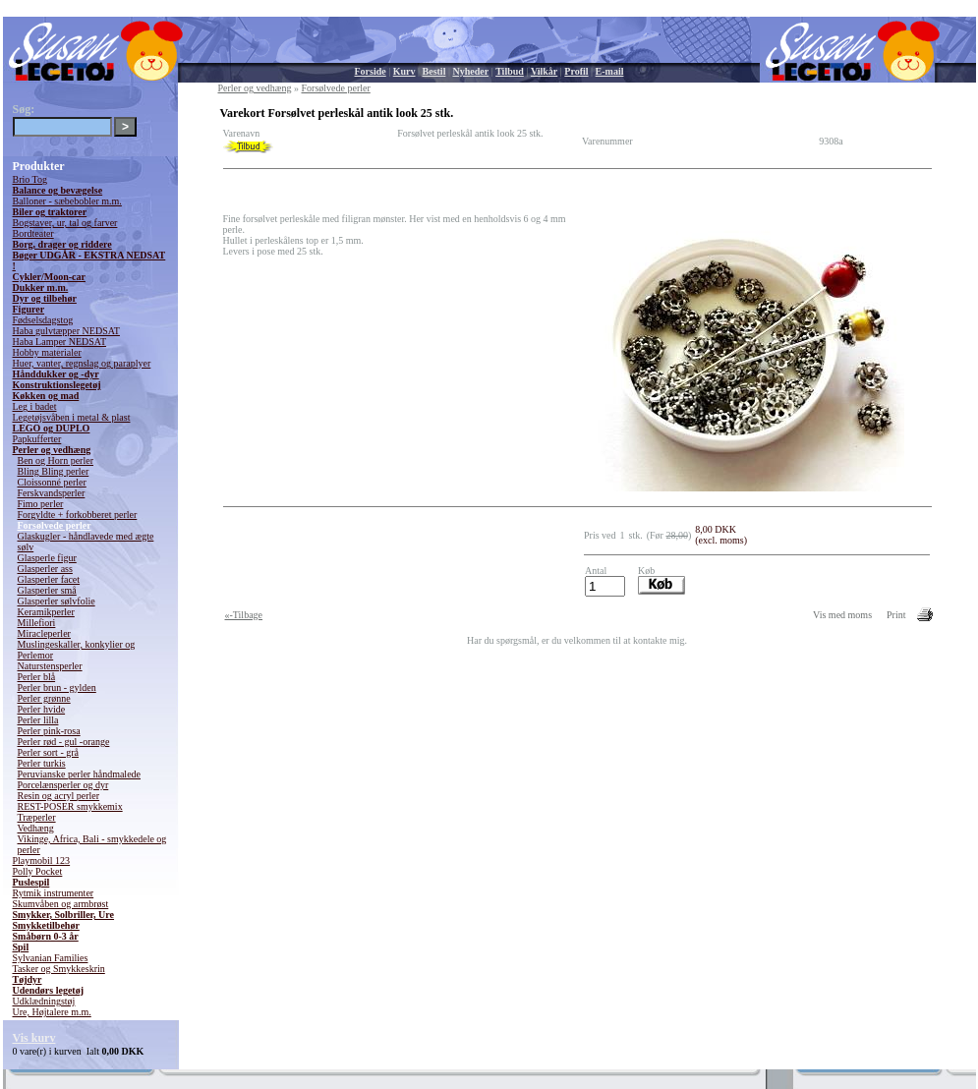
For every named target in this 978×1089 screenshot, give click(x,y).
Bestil (434, 71)
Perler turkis (42, 763)
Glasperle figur (47, 557)
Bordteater (33, 233)
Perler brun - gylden (57, 687)
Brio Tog (30, 179)
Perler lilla (38, 720)
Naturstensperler (50, 665)
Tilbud (509, 71)
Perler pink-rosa (49, 730)
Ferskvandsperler (52, 492)
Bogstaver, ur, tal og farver (65, 222)
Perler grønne (44, 698)
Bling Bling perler (53, 471)
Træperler (37, 817)
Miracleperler (44, 633)
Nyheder (470, 71)
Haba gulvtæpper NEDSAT (66, 330)
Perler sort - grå (48, 752)
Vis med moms (842, 614)
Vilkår (544, 71)
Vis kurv (34, 1038)
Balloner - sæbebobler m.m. (67, 201)
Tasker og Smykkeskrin (59, 968)
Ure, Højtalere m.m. (52, 1011)
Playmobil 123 (42, 860)
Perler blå (37, 676)
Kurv (404, 71)
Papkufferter (37, 438)
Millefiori (37, 622)
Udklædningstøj (44, 1001)
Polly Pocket (38, 871)
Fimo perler (41, 503)
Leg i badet (35, 406)
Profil (576, 71)
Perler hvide (42, 709)
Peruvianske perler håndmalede (80, 774)
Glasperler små (47, 590)
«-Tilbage (244, 614)
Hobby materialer (47, 352)
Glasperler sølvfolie (56, 601)
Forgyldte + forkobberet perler (78, 514)
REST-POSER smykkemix (70, 806)
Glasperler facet (49, 579)
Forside (370, 71)
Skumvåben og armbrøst (61, 903)
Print (896, 614)
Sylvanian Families (50, 957)
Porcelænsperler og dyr (63, 784)
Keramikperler (46, 611)
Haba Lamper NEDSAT (60, 341)
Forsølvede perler (54, 525)
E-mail (610, 71)
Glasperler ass (45, 568)
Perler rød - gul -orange (64, 741)
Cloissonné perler (52, 482)
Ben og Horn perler (55, 460)
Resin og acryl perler (59, 795)
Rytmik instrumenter (53, 893)
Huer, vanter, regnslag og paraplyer (82, 363)
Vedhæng (36, 828)
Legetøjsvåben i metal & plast (72, 417)
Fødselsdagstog (43, 320)
